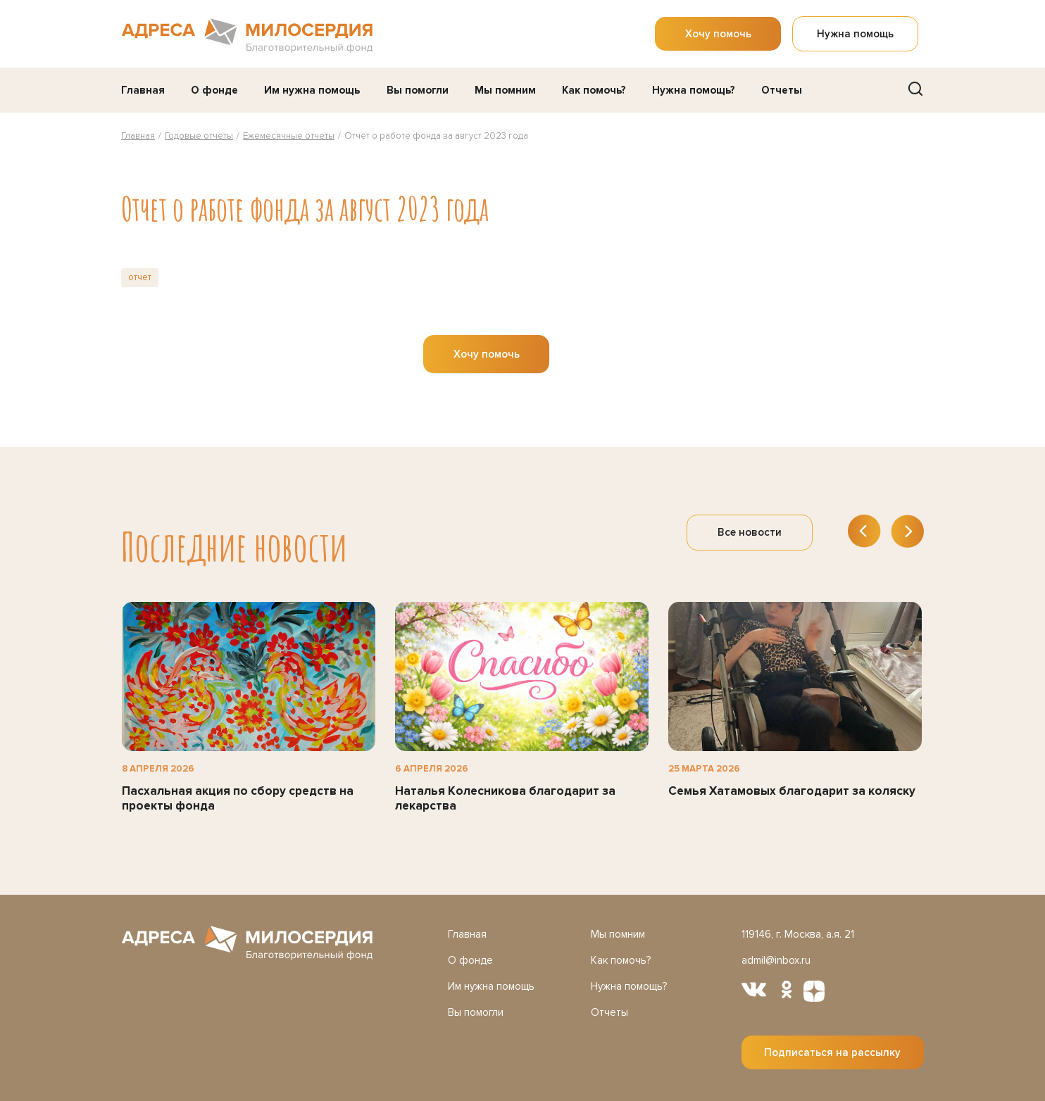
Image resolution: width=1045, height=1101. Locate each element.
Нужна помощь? (693, 90)
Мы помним (505, 90)
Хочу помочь (718, 33)
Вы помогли (418, 90)
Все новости (750, 532)
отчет (139, 277)
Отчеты (781, 90)
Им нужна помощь (312, 90)
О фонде (214, 90)
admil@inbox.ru (775, 960)
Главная (143, 90)
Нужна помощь (855, 33)
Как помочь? (594, 90)
